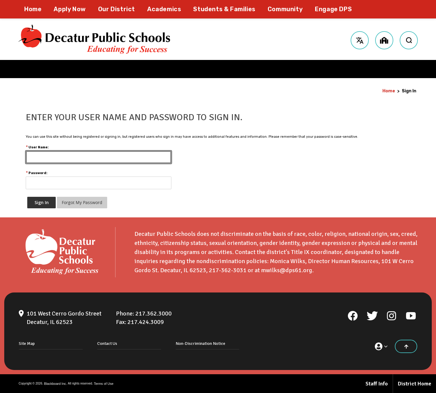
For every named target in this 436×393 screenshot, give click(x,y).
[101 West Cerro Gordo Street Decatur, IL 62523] (64, 317)
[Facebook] (352, 315)
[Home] (33, 9)
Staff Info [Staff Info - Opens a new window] (376, 383)
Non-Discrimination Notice (200, 343)
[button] (359, 39)
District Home (414, 383)
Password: (37, 173)
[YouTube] (411, 315)
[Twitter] (372, 315)
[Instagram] (391, 315)
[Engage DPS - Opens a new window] (333, 9)
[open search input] (409, 39)
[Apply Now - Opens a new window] (70, 9)
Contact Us (107, 343)
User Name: (37, 147)
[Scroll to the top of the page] (406, 346)
